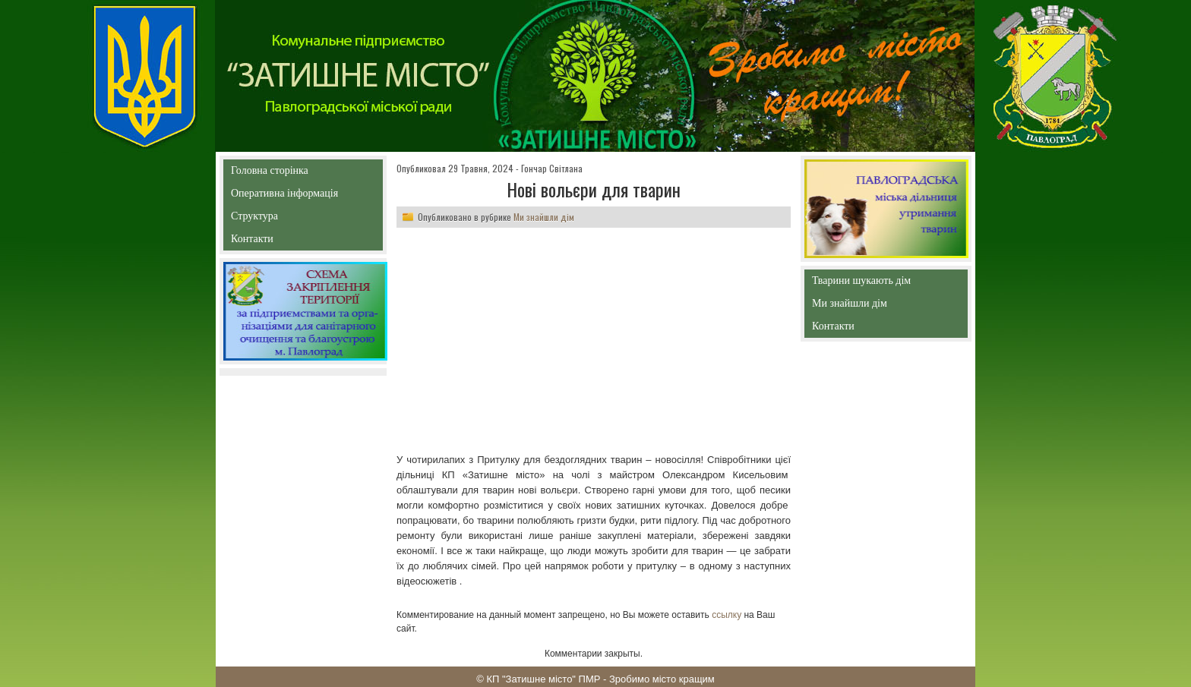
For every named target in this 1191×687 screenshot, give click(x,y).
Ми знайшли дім (543, 216)
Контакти (287, 242)
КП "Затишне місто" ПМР (543, 679)
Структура (281, 219)
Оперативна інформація (284, 196)
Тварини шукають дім (865, 283)
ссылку (726, 615)
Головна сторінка (302, 170)
